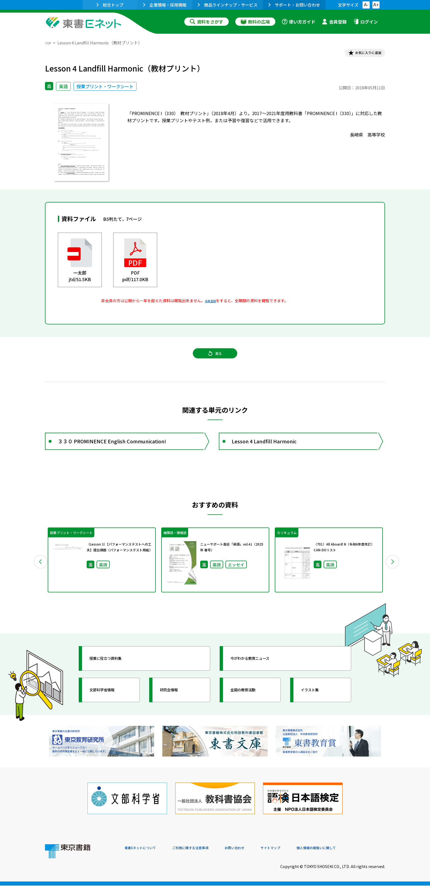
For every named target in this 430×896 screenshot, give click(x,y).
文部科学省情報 (110, 706)
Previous (37, 577)
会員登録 (334, 21)
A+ (376, 4)
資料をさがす (206, 21)
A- (366, 4)
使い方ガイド (298, 21)
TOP (49, 42)
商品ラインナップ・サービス (228, 5)
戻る (215, 362)
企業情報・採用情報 (164, 5)
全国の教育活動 (251, 706)
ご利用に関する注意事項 (207, 858)
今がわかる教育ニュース (261, 675)
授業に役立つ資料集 (115, 675)
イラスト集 (316, 706)
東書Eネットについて (146, 858)
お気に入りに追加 (361, 54)
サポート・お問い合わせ (294, 5)
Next (393, 577)
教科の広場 (255, 21)
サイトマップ (303, 858)
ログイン (365, 21)
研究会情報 (175, 706)
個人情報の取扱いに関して (358, 858)
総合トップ (110, 5)
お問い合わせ (260, 858)
